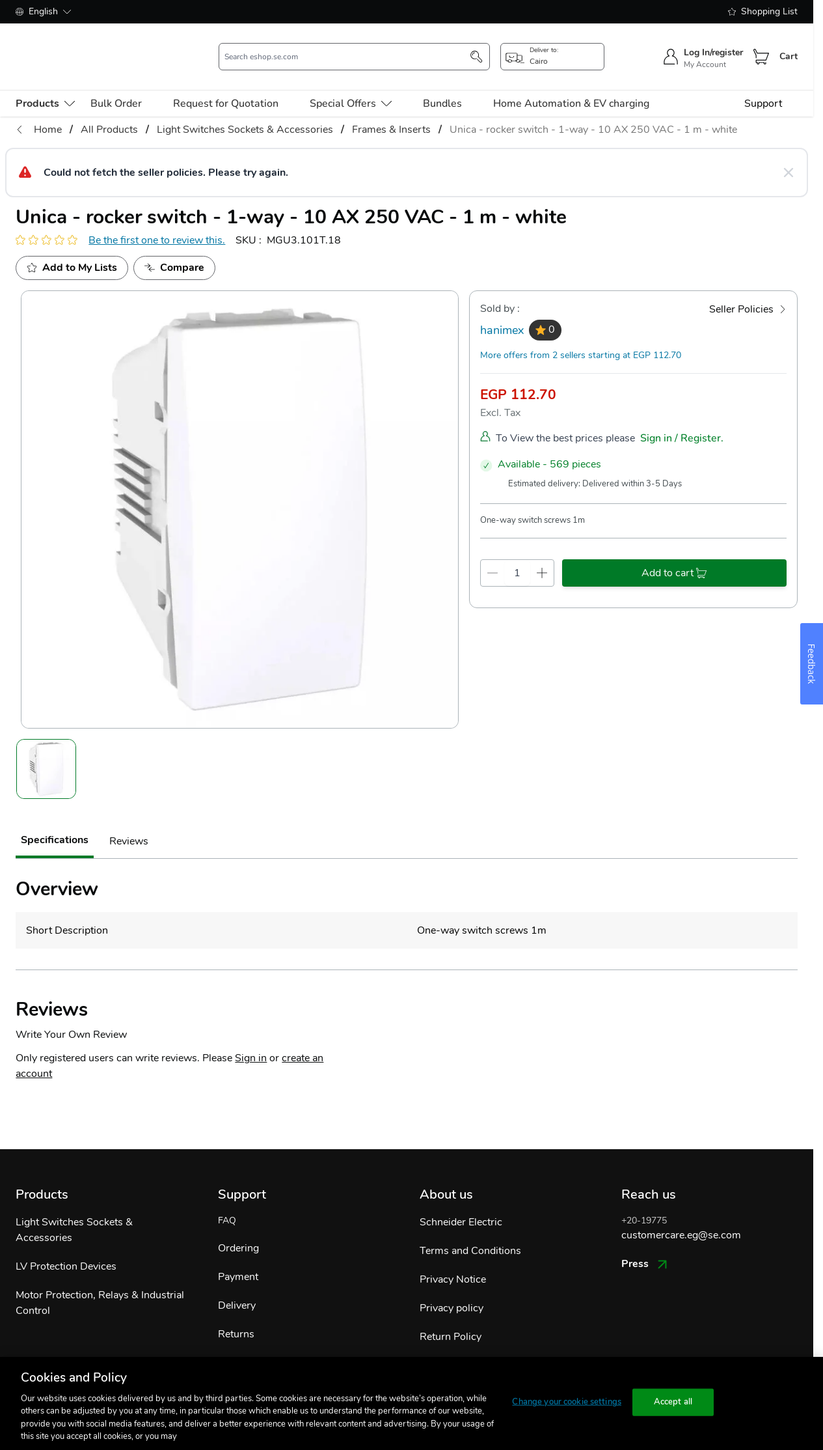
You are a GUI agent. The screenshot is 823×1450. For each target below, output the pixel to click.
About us (446, 1175)
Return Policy (450, 1318)
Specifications (54, 821)
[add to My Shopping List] (72, 249)
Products (42, 1175)
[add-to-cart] (674, 554)
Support (763, 84)
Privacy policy (451, 1289)
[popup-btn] (552, 47)
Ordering (238, 1229)
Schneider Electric (461, 1203)
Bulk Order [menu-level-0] (116, 84)
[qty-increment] (542, 554)
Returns (236, 1315)
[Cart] (761, 47)
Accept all (673, 1402)
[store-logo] (88, 47)
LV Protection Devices (66, 1247)
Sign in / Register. (681, 419)
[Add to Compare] (174, 249)
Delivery (237, 1286)
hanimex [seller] (502, 311)
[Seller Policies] (748, 290)
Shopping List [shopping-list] (763, 11)
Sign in (251, 1039)
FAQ (227, 1201)
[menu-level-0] (45, 84)
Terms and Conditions (470, 1232)
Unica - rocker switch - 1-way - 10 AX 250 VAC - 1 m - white (593, 111)
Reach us (648, 1175)
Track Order (245, 1344)
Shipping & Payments (469, 1346)
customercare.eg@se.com (681, 1216)
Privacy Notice (453, 1260)
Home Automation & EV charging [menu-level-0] (571, 84)
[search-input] (347, 48)
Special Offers (351, 84)
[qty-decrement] (492, 554)
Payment (238, 1258)
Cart (788, 47)
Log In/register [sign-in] (713, 43)
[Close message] (788, 153)
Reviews (128, 822)
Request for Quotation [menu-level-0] (225, 84)
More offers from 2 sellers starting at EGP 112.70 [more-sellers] (580, 336)
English (43, 11)
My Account (705, 55)
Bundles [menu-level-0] (442, 84)
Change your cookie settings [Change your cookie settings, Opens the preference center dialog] (566, 1402)
